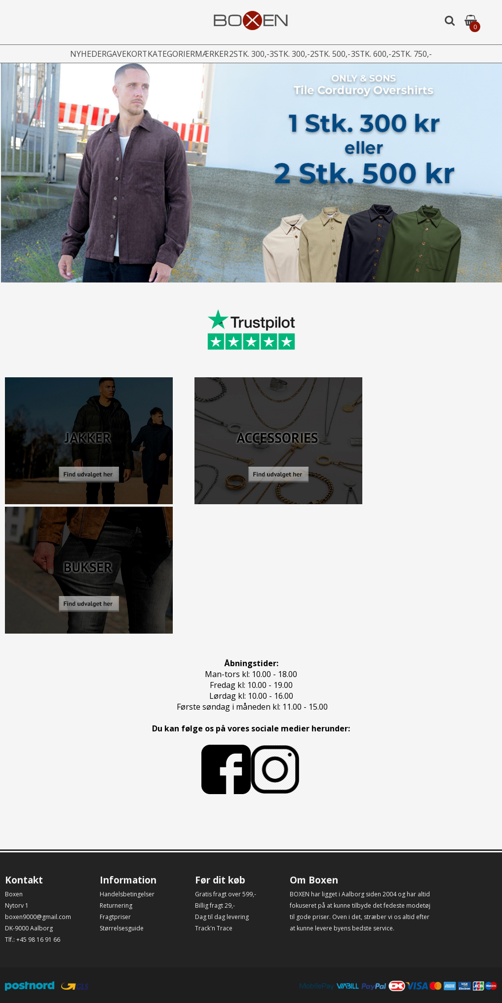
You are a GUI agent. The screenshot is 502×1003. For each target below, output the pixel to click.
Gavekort (110, 54)
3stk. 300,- (294, 54)
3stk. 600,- (387, 54)
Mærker (205, 54)
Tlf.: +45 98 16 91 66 (32, 939)
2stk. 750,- (434, 54)
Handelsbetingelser (127, 894)
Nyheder (66, 54)
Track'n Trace (213, 928)
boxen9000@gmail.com (38, 917)
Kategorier (159, 54)
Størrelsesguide (122, 928)
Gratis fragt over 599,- (225, 894)
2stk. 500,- (341, 54)
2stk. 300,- (248, 54)
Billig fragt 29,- (215, 905)
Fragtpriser (115, 917)
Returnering (116, 905)
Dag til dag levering (222, 917)
